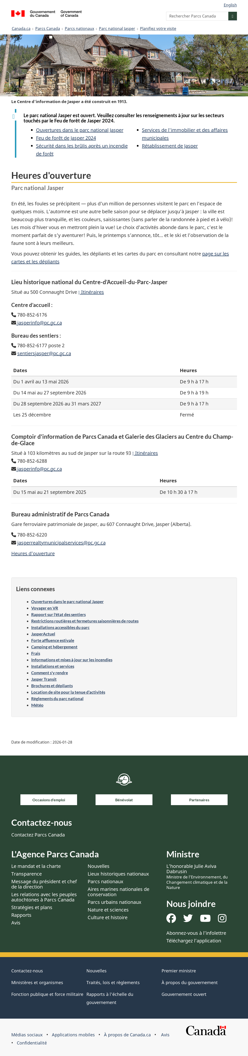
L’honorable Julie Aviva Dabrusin (197, 876)
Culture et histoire (107, 917)
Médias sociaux (27, 1035)
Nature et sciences (108, 909)
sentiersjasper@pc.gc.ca (44, 353)
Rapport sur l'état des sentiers (58, 614)
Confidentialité (32, 1043)
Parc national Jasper (117, 28)
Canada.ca (21, 28)
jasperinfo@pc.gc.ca (39, 322)
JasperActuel (43, 633)
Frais (35, 653)
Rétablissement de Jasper (170, 146)
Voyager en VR (44, 608)
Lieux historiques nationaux (118, 874)
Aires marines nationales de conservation (118, 892)
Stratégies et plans (31, 907)
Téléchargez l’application (193, 940)
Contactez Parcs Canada (38, 834)
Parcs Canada (47, 28)
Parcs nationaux (79, 28)
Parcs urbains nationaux (114, 902)
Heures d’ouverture (33, 553)
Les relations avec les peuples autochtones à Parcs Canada (44, 897)
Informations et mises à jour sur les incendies (71, 659)
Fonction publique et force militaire (47, 994)
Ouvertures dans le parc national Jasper (79, 130)
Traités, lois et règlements (113, 982)
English (230, 5)
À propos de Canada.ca (127, 1035)
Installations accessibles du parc (60, 627)
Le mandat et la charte (36, 866)
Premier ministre (179, 971)
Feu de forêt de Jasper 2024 (66, 138)
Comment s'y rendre (49, 672)
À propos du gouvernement (190, 982)
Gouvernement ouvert (184, 994)
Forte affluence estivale (52, 640)
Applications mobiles (73, 1035)
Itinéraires (91, 292)
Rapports (21, 915)
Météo (37, 705)
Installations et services (52, 666)
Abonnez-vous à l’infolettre (196, 933)
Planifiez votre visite (158, 28)
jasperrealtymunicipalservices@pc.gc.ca (61, 542)
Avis (15, 922)
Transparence (26, 874)
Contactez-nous (27, 971)
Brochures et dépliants (52, 685)
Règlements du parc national (57, 698)
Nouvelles (98, 866)
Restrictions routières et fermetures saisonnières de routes (85, 620)
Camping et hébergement (54, 646)
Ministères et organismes (37, 982)
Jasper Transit (44, 679)
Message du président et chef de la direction (44, 884)
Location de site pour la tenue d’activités (68, 692)
